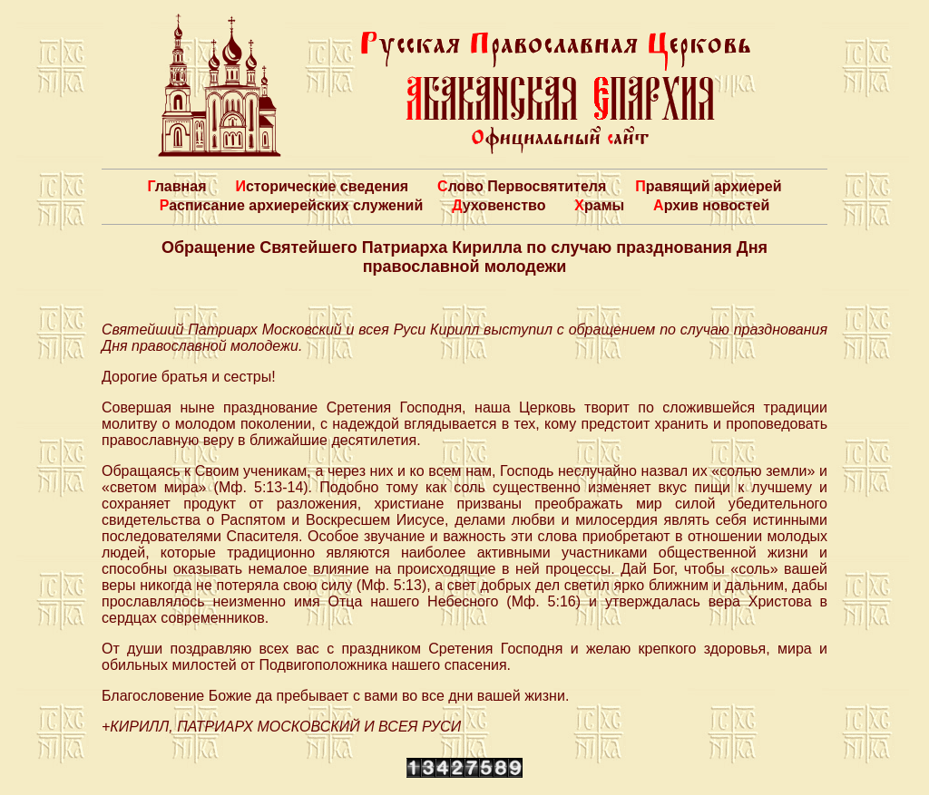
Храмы (599, 205)
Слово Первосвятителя (521, 186)
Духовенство (498, 205)
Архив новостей (711, 205)
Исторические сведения (321, 186)
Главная (176, 186)
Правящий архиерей (708, 186)
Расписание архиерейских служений (292, 205)
